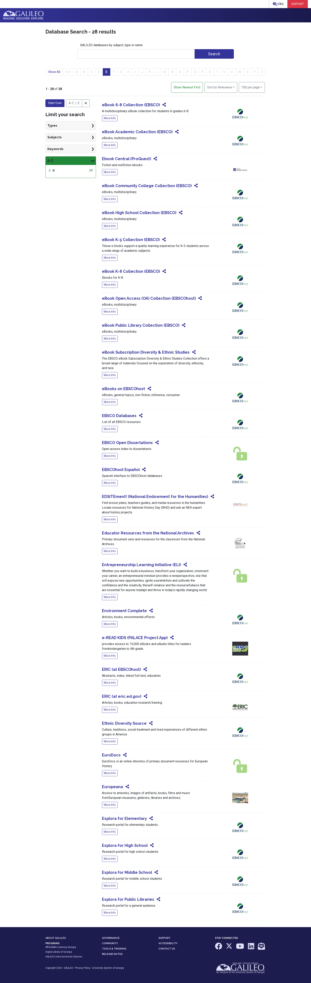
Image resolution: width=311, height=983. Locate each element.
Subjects (54, 137)
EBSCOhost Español (121, 469)
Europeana (112, 786)
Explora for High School (125, 845)
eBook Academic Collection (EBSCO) (137, 131)
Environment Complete (124, 610)
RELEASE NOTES (112, 954)
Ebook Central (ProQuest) (126, 158)
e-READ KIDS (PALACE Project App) (135, 637)
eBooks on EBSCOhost (123, 388)
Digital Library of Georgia (58, 951)
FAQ (278, 4)
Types (52, 125)
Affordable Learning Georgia (60, 947)
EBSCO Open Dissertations (127, 442)
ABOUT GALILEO (55, 938)
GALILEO (68, 968)
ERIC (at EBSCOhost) (121, 669)
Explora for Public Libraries (128, 899)
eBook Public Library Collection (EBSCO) (140, 325)
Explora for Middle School (127, 872)
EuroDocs (111, 755)
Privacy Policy (82, 968)
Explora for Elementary (124, 818)
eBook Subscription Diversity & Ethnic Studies (146, 352)
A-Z (50, 161)
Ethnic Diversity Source (124, 723)
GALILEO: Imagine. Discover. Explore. (23, 15)
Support (297, 4)
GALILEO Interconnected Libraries (63, 956)
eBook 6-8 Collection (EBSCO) (131, 104)
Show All (54, 72)
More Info (110, 118)
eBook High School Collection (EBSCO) (139, 212)
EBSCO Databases (119, 415)
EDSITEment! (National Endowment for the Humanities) (155, 496)
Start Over (55, 103)
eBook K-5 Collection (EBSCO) (131, 239)
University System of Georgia (108, 968)
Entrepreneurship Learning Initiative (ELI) (141, 564)
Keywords (55, 149)
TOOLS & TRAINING (114, 948)
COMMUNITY (110, 943)
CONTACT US (166, 948)
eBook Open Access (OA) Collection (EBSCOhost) (149, 298)
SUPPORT (164, 938)
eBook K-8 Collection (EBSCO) (131, 271)
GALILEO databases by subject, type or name (111, 45)
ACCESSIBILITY (168, 943)
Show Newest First (187, 87)
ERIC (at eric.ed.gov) (121, 696)
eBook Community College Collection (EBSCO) (147, 185)
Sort (219, 87)
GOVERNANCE (111, 938)
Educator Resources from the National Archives (148, 533)
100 (250, 87)
